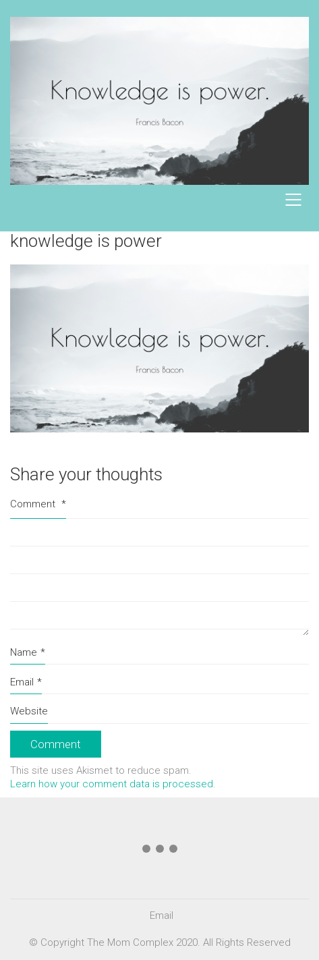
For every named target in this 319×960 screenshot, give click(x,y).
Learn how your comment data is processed (111, 784)
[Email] (161, 916)
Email (26, 682)
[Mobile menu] (294, 200)
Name (27, 653)
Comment (38, 504)
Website (29, 711)
